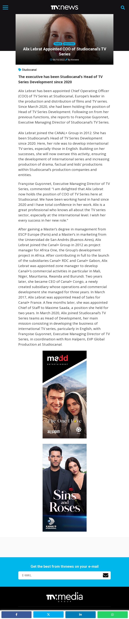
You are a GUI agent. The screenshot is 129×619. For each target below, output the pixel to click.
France (58, 44)
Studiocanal (29, 70)
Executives (69, 44)
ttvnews (75, 59)
